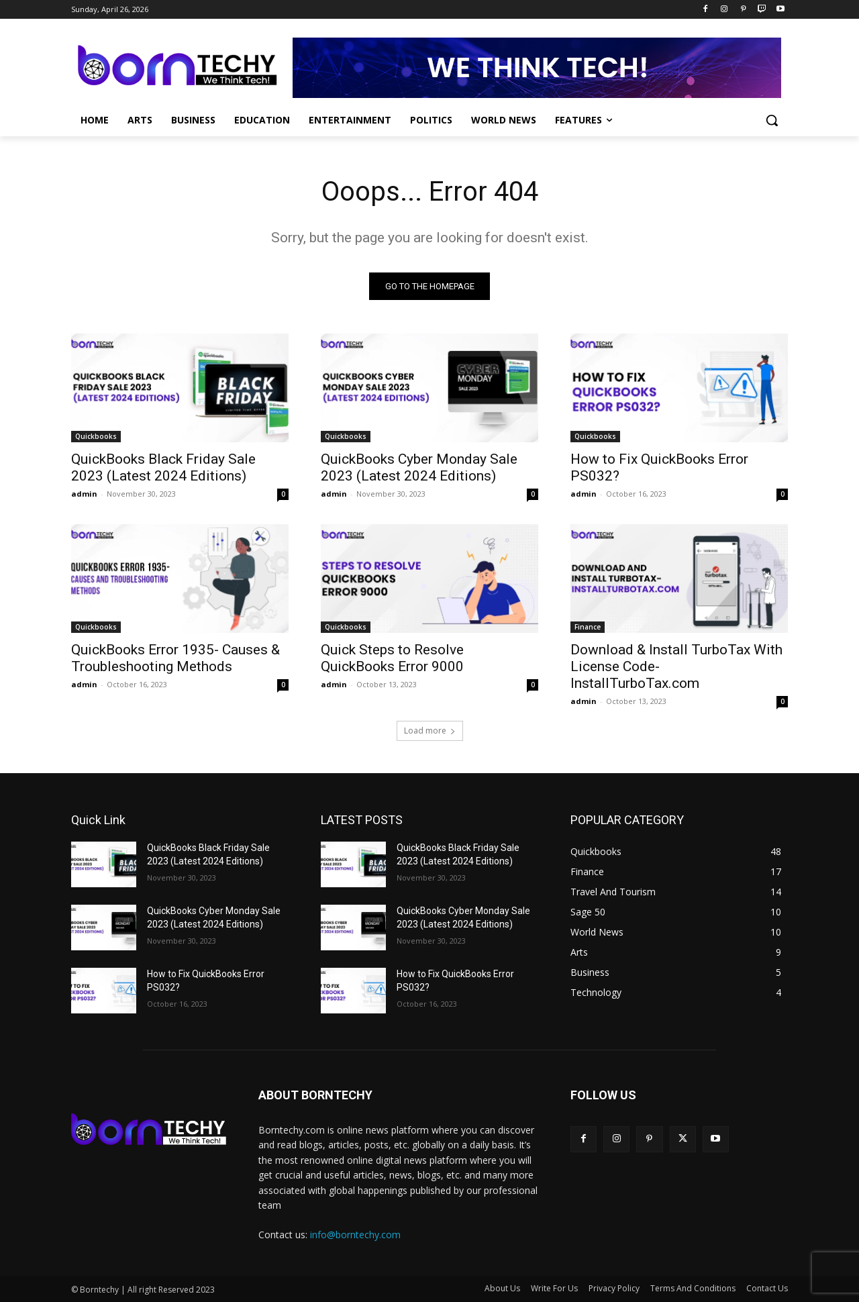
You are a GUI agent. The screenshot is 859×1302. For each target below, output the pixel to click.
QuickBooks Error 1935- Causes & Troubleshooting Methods (175, 658)
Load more (430, 730)
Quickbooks (96, 436)
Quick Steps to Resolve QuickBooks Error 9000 (392, 658)
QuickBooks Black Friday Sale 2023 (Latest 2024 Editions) (163, 467)
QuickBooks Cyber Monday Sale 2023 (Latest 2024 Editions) (419, 467)
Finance (587, 627)
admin (84, 494)
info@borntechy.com (355, 1234)
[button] (772, 120)
